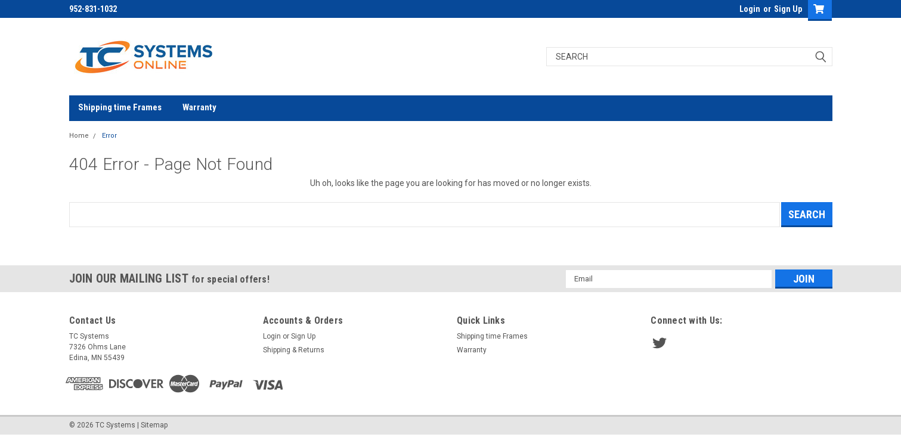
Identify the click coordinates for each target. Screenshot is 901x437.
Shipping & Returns (293, 350)
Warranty (199, 107)
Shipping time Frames (120, 107)
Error (109, 136)
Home (79, 136)
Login (749, 9)
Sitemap (154, 425)
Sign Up (788, 9)
